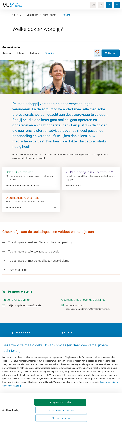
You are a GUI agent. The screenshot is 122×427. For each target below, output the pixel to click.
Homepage (17, 341)
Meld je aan (110, 53)
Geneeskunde (49, 15)
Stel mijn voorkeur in (106, 417)
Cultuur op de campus (22, 346)
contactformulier (33, 305)
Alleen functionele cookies (79, 417)
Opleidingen (32, 15)
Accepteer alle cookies (53, 417)
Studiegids (67, 346)
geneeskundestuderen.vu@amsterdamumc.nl (87, 309)
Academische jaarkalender (74, 341)
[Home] (13, 15)
